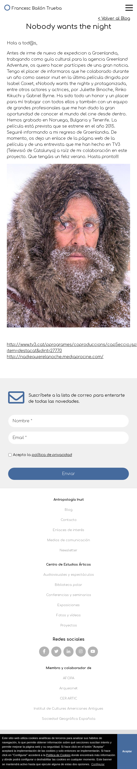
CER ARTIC (68, 698)
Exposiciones (68, 605)
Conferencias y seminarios (68, 595)
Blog (69, 510)
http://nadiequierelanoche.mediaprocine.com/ (55, 357)
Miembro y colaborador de (68, 668)
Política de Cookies (58, 755)
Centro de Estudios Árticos (68, 564)
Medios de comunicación (68, 540)
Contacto (69, 520)
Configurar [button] (98, 764)
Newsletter (68, 550)
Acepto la (42, 455)
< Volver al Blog (114, 18)
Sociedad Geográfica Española (68, 719)
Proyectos (68, 625)
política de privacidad (52, 455)
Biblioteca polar (68, 585)
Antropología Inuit (69, 499)
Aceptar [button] (127, 751)
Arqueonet (68, 688)
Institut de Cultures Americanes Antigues (68, 708)
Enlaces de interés (68, 530)
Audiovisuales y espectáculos (68, 574)
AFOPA (68, 678)
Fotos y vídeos (68, 615)
